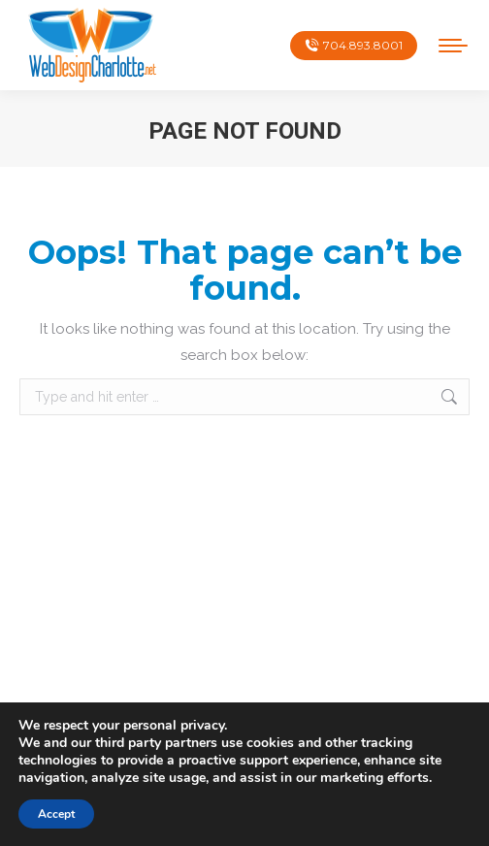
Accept (56, 814)
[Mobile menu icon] (453, 45)
